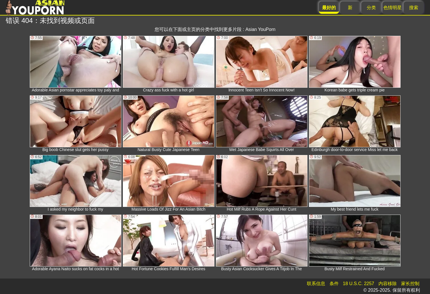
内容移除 (387, 283)
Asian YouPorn (260, 29)
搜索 (413, 7)
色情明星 (392, 7)
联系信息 (316, 283)
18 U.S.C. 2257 (358, 283)
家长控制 (410, 283)
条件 (334, 283)
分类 (371, 7)
